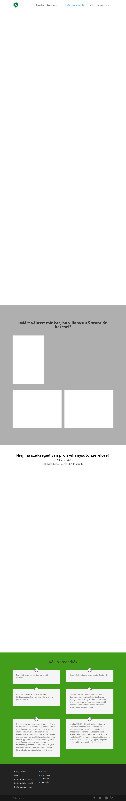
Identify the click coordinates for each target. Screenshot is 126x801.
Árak (91, 5)
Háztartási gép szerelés (23, 779)
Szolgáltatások (53, 5)
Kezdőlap (40, 5)
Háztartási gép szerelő (74, 5)
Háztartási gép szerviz (23, 786)
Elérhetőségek (103, 5)
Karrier (44, 771)
